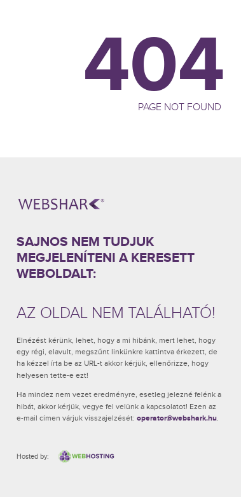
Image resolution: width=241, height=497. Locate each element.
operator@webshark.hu (177, 418)
